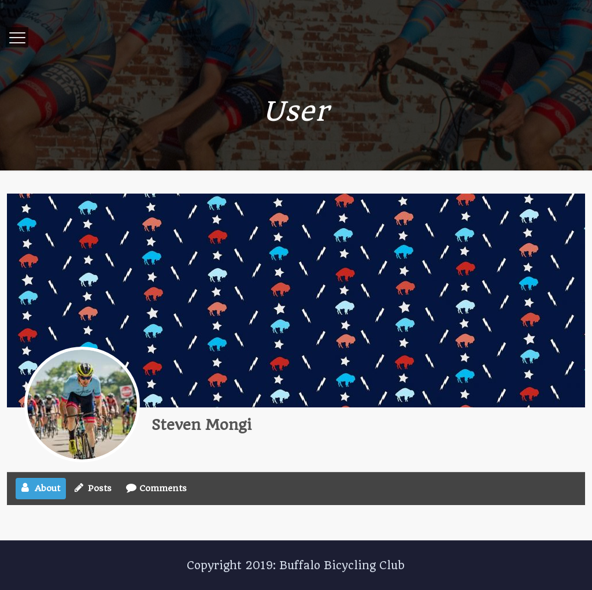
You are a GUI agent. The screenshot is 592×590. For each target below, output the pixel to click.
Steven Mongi (201, 424)
